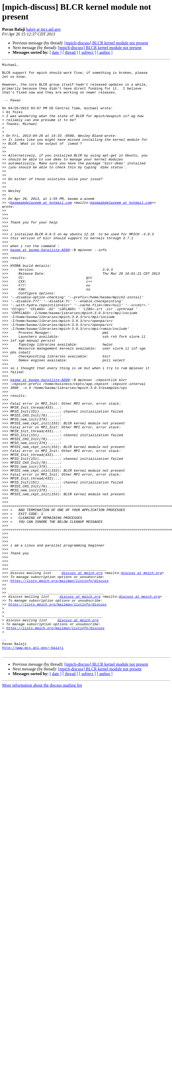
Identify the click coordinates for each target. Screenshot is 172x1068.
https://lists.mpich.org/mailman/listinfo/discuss (59, 684)
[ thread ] (70, 52)
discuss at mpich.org (81, 675)
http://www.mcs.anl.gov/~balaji (33, 765)
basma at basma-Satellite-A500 (40, 287)
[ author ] (105, 52)
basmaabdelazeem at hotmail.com (41, 230)
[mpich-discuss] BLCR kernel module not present (106, 43)
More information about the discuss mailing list (42, 803)
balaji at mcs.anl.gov (43, 29)
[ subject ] (87, 52)
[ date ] (55, 52)
